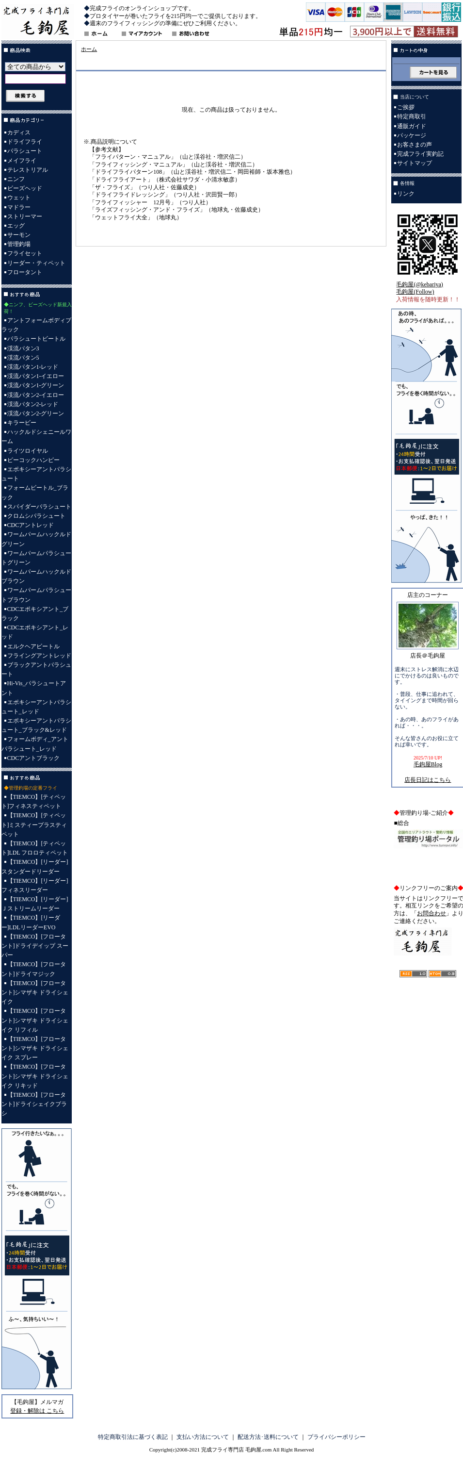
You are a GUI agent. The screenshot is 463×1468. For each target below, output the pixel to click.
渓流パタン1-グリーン (35, 385)
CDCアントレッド (30, 525)
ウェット (19, 197)
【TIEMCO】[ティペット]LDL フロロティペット (34, 848)
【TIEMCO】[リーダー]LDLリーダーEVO (31, 922)
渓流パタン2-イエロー (35, 395)
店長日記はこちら (427, 779)
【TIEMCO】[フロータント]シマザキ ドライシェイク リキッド (35, 1076)
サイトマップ (414, 163)
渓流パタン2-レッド (33, 404)
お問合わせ (431, 913)
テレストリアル (27, 169)
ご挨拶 (406, 107)
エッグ (16, 225)
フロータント (24, 272)
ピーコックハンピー (33, 460)
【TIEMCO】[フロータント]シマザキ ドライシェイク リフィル (35, 1020)
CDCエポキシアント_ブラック (35, 614)
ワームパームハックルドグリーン (36, 539)
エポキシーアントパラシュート (36, 474)
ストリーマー (24, 216)
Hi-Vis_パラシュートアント (33, 688)
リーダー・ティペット (36, 263)
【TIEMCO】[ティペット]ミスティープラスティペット (34, 824)
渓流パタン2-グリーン (35, 413)
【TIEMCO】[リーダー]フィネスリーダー (34, 885)
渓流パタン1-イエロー (35, 376)
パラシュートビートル (36, 338)
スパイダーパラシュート (39, 506)
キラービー (21, 422)
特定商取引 (411, 116)
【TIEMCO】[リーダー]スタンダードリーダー (34, 866)
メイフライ (21, 160)
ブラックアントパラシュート (36, 669)
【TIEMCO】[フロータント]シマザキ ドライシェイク (35, 992)
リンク (406, 193)
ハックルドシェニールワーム (36, 437)
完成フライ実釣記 (420, 153)
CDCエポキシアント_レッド (35, 632)
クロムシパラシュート (36, 515)
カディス (19, 132)
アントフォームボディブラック (36, 325)
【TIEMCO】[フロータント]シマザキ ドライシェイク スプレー (35, 1048)
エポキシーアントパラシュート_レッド (36, 707)
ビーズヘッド (24, 188)
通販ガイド (411, 126)
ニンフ (16, 179)
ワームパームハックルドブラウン (36, 576)
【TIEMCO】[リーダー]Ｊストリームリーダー (34, 904)
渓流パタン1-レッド (33, 366)
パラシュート (24, 151)
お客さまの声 (414, 144)
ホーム (89, 49)
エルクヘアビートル (33, 646)
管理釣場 (19, 244)
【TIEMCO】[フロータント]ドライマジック (33, 969)
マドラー (19, 207)
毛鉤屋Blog (428, 764)
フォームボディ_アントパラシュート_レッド (34, 744)
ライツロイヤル (27, 450)
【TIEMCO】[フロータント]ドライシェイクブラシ (34, 1104)
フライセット (24, 253)
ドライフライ (24, 141)
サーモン (19, 234)
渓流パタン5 (23, 357)
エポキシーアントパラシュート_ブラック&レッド (36, 725)
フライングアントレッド (39, 655)
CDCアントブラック (33, 758)
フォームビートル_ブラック (34, 492)
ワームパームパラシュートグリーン (36, 558)
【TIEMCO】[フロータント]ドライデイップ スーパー (35, 945)
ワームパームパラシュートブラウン (36, 595)
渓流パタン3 (23, 348)
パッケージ (411, 135)
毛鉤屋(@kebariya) (419, 284)
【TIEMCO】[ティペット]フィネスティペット (33, 801)
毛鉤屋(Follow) (415, 291)
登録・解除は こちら (37, 1410)
